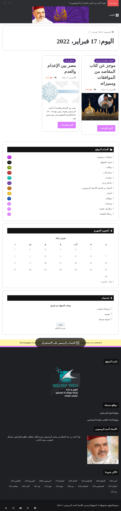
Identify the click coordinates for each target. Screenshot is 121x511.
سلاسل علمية (105, 209)
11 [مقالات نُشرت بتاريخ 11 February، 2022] (45, 256)
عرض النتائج (60, 328)
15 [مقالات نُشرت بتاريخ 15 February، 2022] (91, 263)
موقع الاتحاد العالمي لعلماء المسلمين (103, 420)
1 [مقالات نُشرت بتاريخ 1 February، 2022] (90, 249)
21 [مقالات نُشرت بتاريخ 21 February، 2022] (106, 269)
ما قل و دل (69, 60)
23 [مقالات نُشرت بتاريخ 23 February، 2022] (76, 269)
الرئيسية (109, 32)
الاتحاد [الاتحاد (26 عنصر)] (73, 481)
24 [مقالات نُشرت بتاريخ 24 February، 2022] (61, 269)
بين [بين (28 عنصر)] (71, 486)
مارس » (103, 281)
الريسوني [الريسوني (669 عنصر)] (45, 481)
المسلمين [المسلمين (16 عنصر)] (98, 486)
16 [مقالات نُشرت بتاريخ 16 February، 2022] (76, 263)
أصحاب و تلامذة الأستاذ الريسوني (97, 188)
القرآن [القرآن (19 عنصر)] (112, 486)
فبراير (94, 32)
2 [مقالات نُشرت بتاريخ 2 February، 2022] (75, 249)
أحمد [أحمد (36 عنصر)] (113, 481)
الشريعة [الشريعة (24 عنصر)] (30, 481)
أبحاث (109, 193)
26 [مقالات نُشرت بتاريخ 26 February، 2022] (30, 269)
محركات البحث (103, 309)
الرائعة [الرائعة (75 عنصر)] (60, 481)
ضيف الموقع (106, 162)
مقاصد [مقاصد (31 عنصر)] (13, 486)
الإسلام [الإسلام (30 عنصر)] (100, 481)
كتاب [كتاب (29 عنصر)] (26, 486)
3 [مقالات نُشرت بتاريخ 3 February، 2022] (60, 249)
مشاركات (107, 172)
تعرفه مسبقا (104, 319)
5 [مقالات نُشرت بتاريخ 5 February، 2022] (30, 249)
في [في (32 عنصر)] (37, 486)
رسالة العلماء (106, 214)
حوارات (108, 178)
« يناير (111, 281)
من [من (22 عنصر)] (114, 491)
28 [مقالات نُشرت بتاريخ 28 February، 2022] (106, 276)
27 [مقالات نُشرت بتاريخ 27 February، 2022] (15, 269)
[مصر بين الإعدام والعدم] (60, 92)
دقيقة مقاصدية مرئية (105, 60)
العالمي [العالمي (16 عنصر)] (15, 481)
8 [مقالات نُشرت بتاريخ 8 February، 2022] (90, 256)
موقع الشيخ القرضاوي (109, 413)
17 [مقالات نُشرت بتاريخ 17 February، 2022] (61, 263)
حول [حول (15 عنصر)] (48, 486)
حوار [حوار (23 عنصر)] (59, 486)
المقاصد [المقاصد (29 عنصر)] (83, 486)
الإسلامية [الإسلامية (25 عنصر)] (86, 481)
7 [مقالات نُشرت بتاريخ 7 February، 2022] (106, 256)
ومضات (108, 203)
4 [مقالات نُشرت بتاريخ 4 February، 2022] (45, 249)
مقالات (109, 167)
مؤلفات (108, 198)
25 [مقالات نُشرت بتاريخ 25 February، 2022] (45, 269)
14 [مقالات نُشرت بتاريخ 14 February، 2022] (106, 263)
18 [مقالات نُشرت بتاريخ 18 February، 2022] (45, 263)
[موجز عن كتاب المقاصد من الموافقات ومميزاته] (100, 107)
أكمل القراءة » (106, 128)
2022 (100, 32)
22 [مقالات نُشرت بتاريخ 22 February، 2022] (91, 269)
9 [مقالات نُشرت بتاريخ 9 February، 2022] (75, 256)
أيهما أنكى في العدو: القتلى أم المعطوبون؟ (87, 3)
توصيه (107, 314)
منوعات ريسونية (104, 157)
